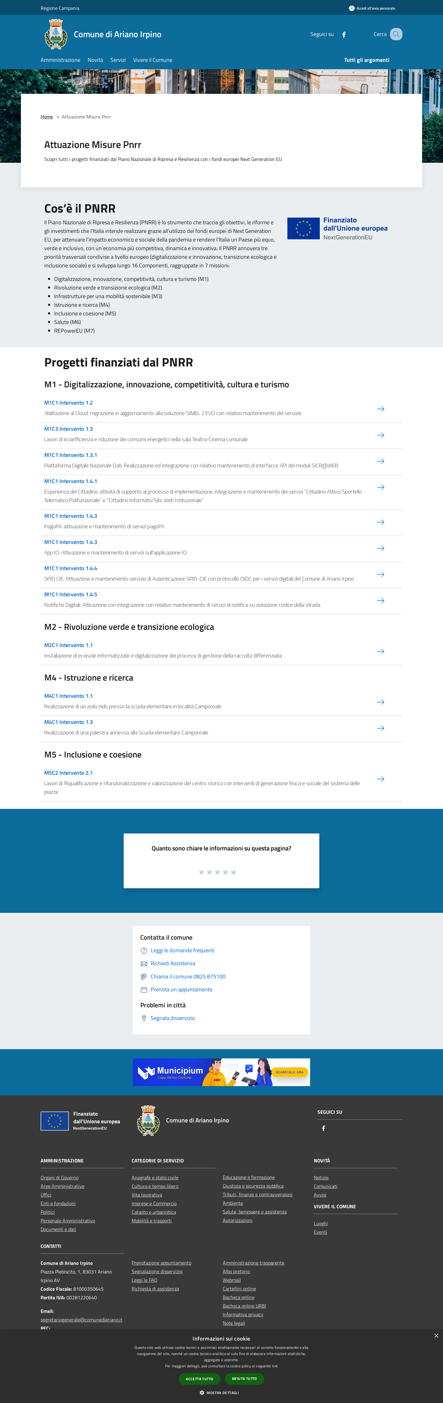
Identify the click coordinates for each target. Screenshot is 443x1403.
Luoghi (321, 1223)
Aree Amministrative (62, 1186)
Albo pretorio (236, 1271)
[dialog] (221, 1366)
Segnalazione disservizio (157, 1271)
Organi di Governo (59, 1177)
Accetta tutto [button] (199, 1379)
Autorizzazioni (238, 1220)
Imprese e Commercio (154, 1203)
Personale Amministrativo (68, 1220)
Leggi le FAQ (145, 1280)
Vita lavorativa (147, 1194)
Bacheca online (238, 1297)
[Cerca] (395, 34)
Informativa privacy (243, 1314)
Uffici (46, 1194)
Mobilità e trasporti (152, 1220)
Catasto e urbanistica (154, 1212)
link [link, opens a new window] (275, 1366)
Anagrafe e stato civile (155, 1177)
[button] (221, 1392)
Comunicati (325, 1186)
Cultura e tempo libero (155, 1186)
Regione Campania (60, 8)
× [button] (436, 1336)
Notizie (321, 1177)
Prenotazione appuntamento (161, 1262)
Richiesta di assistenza (155, 1288)
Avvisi (320, 1194)
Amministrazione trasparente (253, 1262)
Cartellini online (239, 1288)
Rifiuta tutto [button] (244, 1378)
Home (47, 116)
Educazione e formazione (249, 1177)
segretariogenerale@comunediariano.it (81, 1319)
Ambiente (233, 1203)
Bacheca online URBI (244, 1305)
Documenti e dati (58, 1229)
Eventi (320, 1232)
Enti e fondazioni (58, 1203)
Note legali (234, 1323)
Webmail (232, 1280)
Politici (48, 1212)
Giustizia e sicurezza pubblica (253, 1185)
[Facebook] (337, 34)
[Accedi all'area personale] (371, 8)
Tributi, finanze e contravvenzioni (258, 1194)
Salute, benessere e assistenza (255, 1211)
